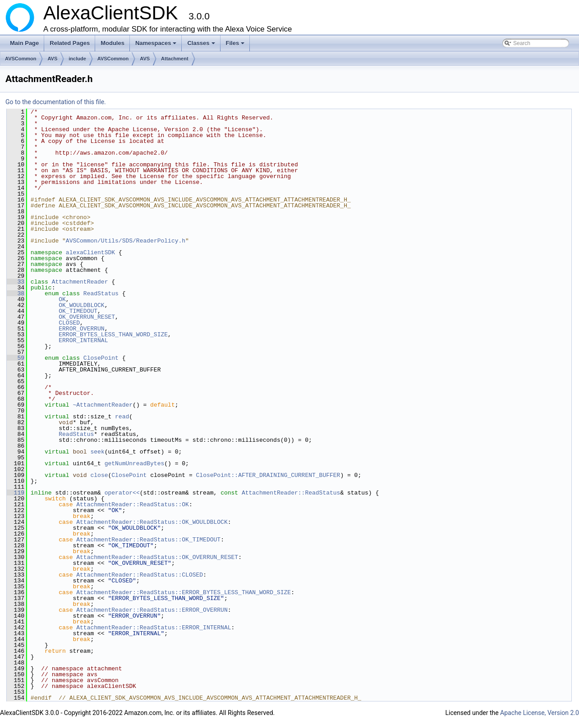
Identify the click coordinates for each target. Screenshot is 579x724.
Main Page (24, 43)
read (122, 416)
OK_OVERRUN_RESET (87, 317)
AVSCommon (20, 58)
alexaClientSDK (90, 252)
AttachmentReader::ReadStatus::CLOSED (139, 575)
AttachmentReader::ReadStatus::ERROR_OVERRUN (151, 610)
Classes (201, 45)
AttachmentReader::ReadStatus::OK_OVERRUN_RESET (157, 557)
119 (15, 493)
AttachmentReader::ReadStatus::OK (132, 504)
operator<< (122, 493)
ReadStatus (101, 293)
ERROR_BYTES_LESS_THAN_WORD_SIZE (113, 334)
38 (15, 293)
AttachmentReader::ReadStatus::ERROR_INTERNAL (153, 627)
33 (15, 282)
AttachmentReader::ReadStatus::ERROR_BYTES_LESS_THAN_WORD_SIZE (183, 592)
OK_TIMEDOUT (78, 311)
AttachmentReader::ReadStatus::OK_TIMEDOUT (148, 540)
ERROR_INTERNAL (83, 340)
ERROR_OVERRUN (81, 329)
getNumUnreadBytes (135, 463)
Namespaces (156, 45)
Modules (112, 43)
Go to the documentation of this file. (55, 101)
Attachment (174, 58)
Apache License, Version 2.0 (539, 712)
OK (62, 299)
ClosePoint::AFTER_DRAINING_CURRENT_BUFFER (268, 475)
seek (97, 452)
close (99, 475)
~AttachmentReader (103, 405)
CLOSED (69, 323)
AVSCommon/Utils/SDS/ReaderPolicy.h (125, 241)
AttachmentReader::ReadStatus (291, 493)
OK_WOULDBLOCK (81, 305)
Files (236, 45)
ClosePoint (101, 358)
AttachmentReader (80, 282)
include (77, 58)
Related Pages (70, 43)
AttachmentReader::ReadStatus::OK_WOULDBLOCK (151, 522)
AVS (52, 58)
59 (15, 358)
